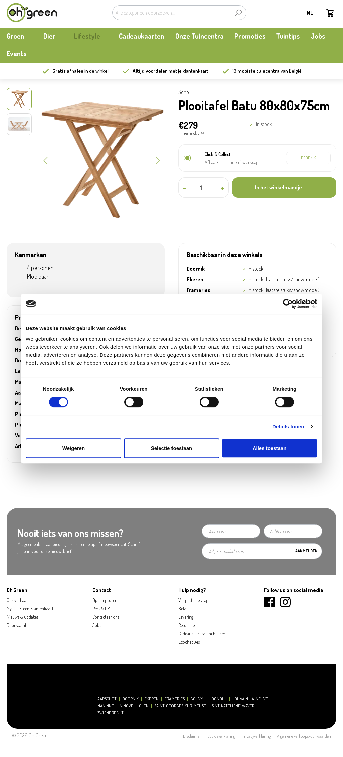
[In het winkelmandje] (284, 187)
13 (256, 71)
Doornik (130, 699)
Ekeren (151, 699)
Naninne (105, 706)
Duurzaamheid (20, 625)
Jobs (96, 625)
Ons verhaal (17, 600)
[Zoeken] (238, 12)
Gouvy (196, 699)
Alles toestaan (270, 448)
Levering (185, 617)
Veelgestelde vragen (195, 600)
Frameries (174, 699)
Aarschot (107, 699)
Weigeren (73, 448)
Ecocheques (189, 642)
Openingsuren (104, 600)
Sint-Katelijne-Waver (233, 706)
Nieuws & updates (22, 617)
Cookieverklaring (221, 736)
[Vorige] (45, 160)
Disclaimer (192, 736)
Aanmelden (306, 550)
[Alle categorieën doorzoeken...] (171, 12)
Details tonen (288, 426)
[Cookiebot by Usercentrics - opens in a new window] (288, 304)
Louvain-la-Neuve (250, 699)
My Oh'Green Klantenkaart (30, 608)
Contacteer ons (105, 617)
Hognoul (218, 699)
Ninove (126, 706)
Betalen (185, 608)
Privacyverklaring (256, 736)
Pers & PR (101, 608)
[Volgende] (158, 160)
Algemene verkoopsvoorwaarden (304, 736)
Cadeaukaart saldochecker (201, 633)
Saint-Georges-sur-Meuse (180, 706)
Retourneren (189, 625)
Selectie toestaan (171, 448)
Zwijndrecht (110, 713)
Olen (144, 706)
